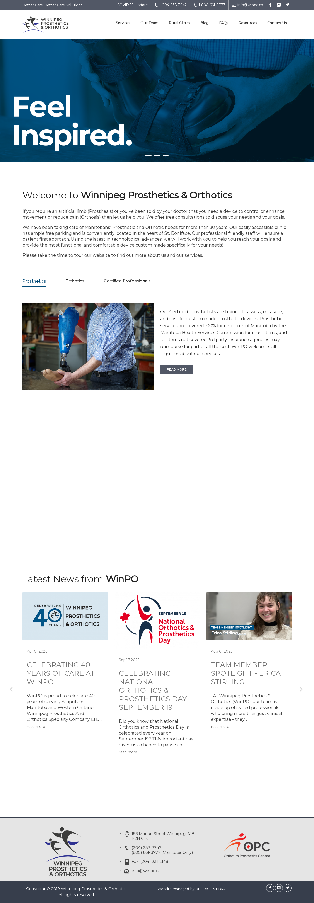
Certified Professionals (127, 281)
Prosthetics (34, 281)
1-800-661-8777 (209, 5)
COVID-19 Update (132, 5)
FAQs (223, 23)
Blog (204, 23)
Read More (177, 369)
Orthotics (74, 281)
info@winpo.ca (247, 5)
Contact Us (277, 23)
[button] (23, 100)
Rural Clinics (179, 23)
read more (36, 726)
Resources (248, 23)
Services (123, 23)
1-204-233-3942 (170, 5)
